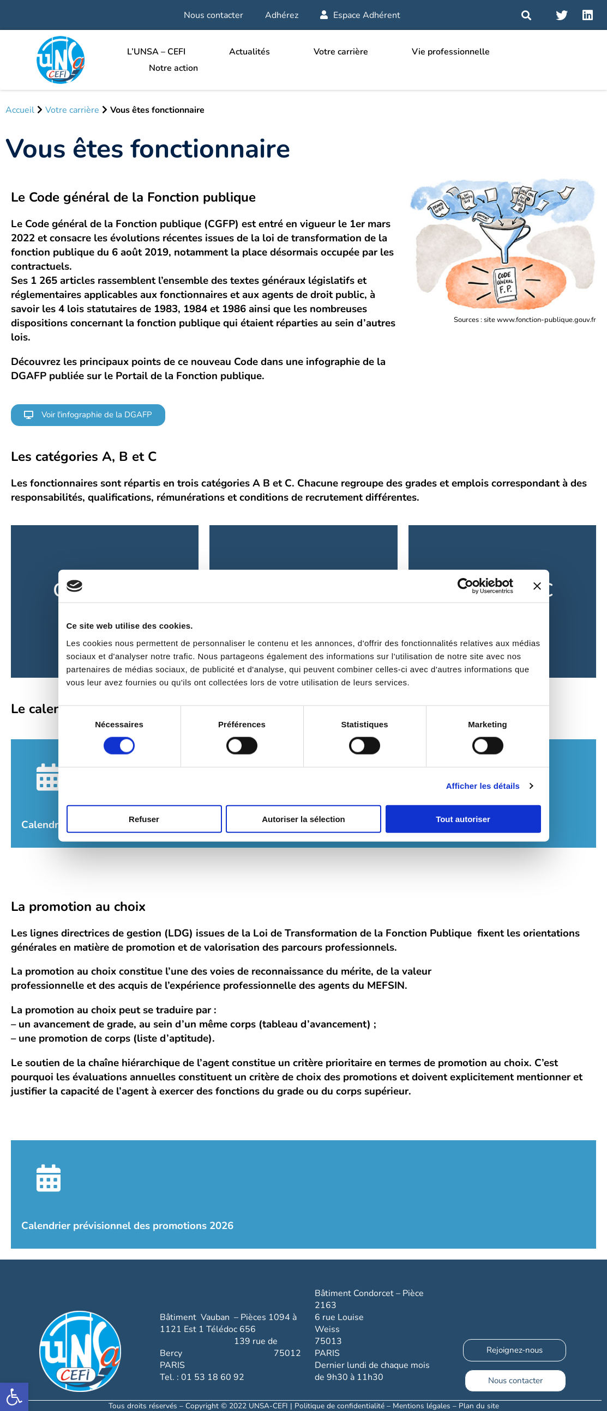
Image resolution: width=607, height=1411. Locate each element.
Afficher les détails (483, 785)
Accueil (19, 110)
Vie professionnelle (451, 52)
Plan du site (479, 1406)
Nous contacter (213, 15)
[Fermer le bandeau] (537, 586)
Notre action (173, 68)
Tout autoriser (463, 818)
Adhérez (281, 15)
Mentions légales (421, 1406)
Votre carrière (341, 52)
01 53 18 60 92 (212, 1377)
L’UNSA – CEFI (156, 52)
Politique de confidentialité (339, 1406)
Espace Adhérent (360, 15)
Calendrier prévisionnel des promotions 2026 (127, 1226)
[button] (88, 415)
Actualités (249, 52)
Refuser (144, 818)
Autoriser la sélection (303, 818)
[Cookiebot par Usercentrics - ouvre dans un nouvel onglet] (465, 586)
